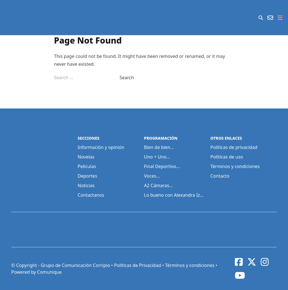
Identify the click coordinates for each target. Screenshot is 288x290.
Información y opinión (101, 147)
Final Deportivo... (162, 166)
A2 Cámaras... (158, 185)
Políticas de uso (226, 157)
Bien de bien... (159, 147)
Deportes (87, 176)
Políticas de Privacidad (137, 265)
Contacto (220, 176)
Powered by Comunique (36, 272)
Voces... (152, 176)
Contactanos (91, 195)
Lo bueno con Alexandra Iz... (174, 195)
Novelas (86, 157)
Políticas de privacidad (233, 147)
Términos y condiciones (235, 166)
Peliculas (87, 166)
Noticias (86, 185)
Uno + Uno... (157, 157)
